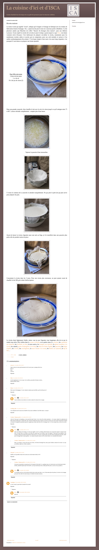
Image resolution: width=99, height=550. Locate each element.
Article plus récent (10, 540)
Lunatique (12, 482)
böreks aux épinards (55, 348)
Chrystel (12, 452)
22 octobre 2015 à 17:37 (24, 429)
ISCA (15, 397)
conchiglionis (25, 348)
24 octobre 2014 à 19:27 (24, 397)
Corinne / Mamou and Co (15, 417)
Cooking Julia (13, 408)
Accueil (36, 540)
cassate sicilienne (35, 342)
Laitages (12, 356)
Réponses (14, 395)
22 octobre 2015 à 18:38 (30, 440)
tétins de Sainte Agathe (45, 346)
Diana (59, 33)
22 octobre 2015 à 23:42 (30, 462)
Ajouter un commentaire (12, 502)
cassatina (55, 342)
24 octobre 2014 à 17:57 (18, 388)
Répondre (12, 373)
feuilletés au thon (22, 344)
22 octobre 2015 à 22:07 (19, 452)
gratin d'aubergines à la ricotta (27, 346)
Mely (11, 378)
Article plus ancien (63, 540)
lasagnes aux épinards (45, 344)
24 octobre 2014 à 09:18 (18, 378)
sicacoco (12, 365)
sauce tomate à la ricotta (39, 348)
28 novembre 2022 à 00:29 (20, 482)
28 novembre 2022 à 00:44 (24, 492)
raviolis (16, 348)
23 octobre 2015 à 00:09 (24, 470)
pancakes (58, 346)
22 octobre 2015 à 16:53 (26, 417)
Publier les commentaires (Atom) (18, 542)
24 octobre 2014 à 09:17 (19, 365)
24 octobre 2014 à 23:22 (21, 408)
